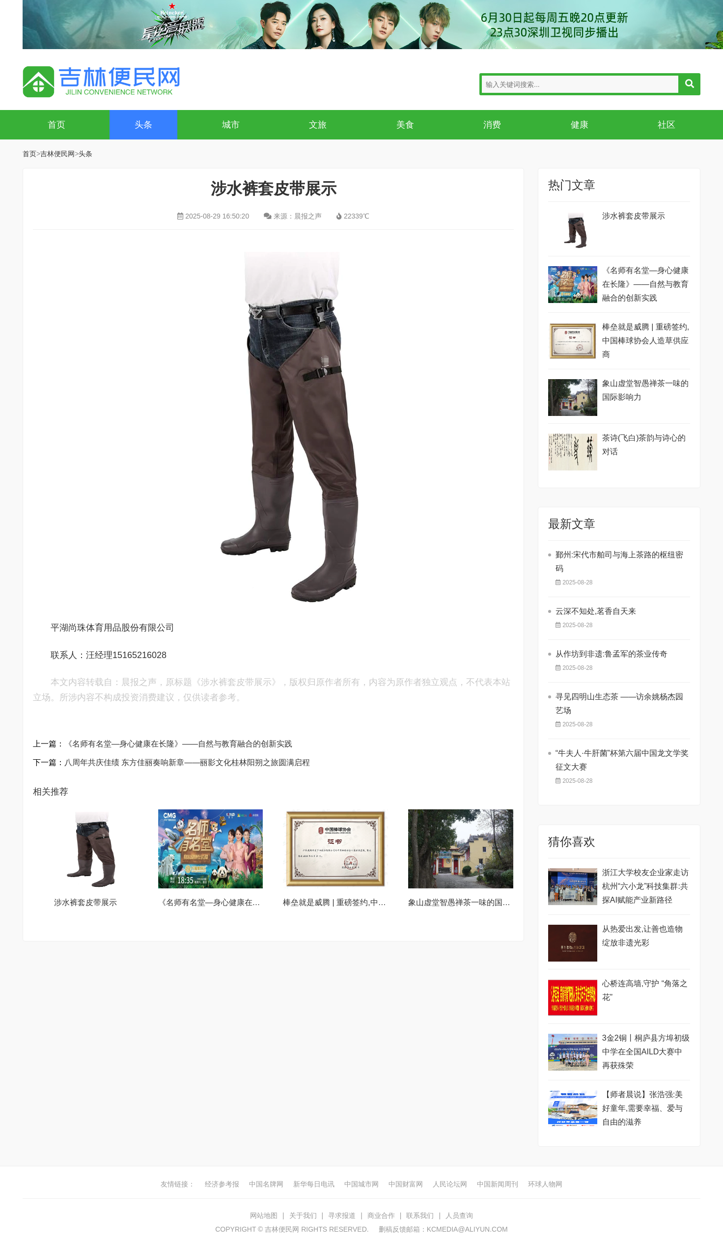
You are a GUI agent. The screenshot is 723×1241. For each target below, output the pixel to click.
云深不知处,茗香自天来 (596, 611)
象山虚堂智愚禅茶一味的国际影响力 (471, 902)
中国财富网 (406, 1184)
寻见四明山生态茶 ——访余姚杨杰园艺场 (619, 703)
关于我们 (303, 1215)
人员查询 (459, 1215)
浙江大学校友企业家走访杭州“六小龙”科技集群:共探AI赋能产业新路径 (645, 886)
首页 (56, 125)
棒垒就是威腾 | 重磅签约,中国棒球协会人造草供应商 (374, 902)
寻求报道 (342, 1215)
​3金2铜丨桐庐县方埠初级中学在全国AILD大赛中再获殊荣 (646, 1052)
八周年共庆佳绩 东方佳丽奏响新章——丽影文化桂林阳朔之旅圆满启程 (187, 762)
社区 (666, 125)
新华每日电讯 (313, 1184)
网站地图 (264, 1215)
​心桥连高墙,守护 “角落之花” (645, 990)
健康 (579, 125)
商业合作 (381, 1215)
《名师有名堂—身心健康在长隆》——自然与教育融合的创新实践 (178, 744)
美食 (405, 125)
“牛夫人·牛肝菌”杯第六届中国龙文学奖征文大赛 (622, 760)
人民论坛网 (450, 1184)
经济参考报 (222, 1184)
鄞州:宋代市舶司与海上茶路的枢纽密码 (619, 562)
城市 (231, 125)
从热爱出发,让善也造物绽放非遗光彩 (642, 936)
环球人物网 (545, 1184)
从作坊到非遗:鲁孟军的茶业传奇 (611, 654)
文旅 (318, 125)
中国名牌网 (266, 1184)
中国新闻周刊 (497, 1184)
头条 (143, 125)
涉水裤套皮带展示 (85, 902)
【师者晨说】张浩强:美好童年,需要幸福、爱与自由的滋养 (642, 1108)
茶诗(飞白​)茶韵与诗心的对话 (644, 445)
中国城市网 (361, 1184)
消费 (492, 125)
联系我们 (420, 1215)
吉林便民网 (101, 81)
